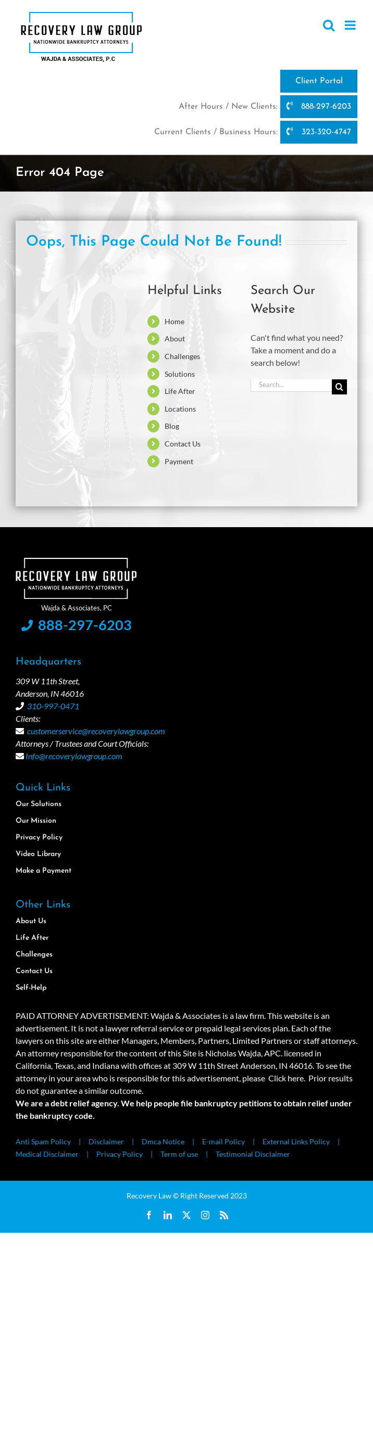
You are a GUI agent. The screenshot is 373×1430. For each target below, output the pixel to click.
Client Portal (319, 81)
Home (174, 321)
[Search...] (291, 384)
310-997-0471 (53, 706)
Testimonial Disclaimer (253, 1154)
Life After (180, 391)
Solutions (180, 373)
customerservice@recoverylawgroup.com (96, 731)
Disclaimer (106, 1141)
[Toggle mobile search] (328, 25)
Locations (180, 408)
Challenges (182, 356)
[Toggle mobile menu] (351, 25)
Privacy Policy (119, 1154)
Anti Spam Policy (43, 1141)
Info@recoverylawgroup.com (74, 756)
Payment (179, 461)
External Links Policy (296, 1141)
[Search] (339, 386)
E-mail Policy (223, 1141)
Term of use (179, 1154)
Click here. (287, 1078)
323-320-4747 (319, 131)
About (175, 338)
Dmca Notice (163, 1141)
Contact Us (183, 443)
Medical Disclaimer (47, 1154)
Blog (172, 426)
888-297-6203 (319, 106)
